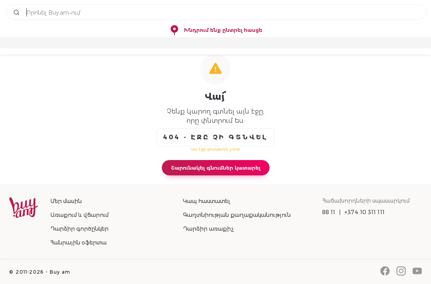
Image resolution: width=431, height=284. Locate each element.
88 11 (329, 212)
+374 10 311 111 (364, 212)
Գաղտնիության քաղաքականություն (237, 214)
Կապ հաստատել (206, 201)
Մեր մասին (66, 201)
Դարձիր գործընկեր (79, 228)
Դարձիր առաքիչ (208, 228)
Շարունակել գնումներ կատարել (215, 168)
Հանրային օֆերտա (78, 242)
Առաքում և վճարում (79, 214)
